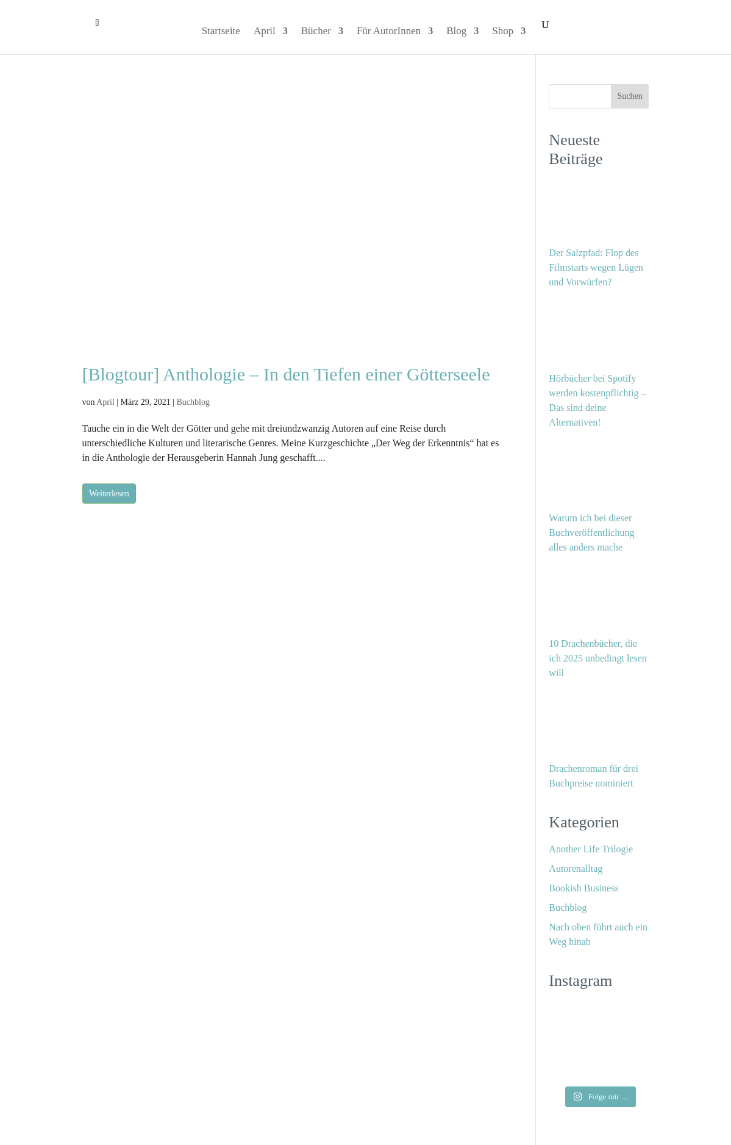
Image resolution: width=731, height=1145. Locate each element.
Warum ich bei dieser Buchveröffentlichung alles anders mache (591, 532)
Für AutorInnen (389, 32)
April (265, 32)
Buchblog (192, 402)
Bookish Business (583, 888)
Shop (502, 32)
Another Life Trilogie (591, 849)
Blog (456, 32)
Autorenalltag (575, 868)
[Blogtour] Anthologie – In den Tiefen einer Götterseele (286, 374)
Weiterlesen (109, 493)
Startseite (221, 32)
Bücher (316, 32)
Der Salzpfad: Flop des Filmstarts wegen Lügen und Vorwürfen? (596, 267)
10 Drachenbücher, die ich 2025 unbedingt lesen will (597, 658)
